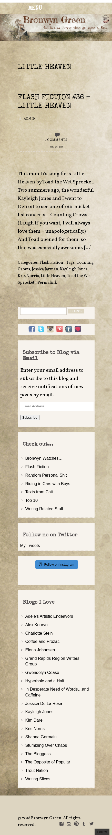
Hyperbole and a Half (44, 681)
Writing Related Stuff (44, 508)
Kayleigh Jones (73, 269)
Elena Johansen (40, 649)
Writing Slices (37, 779)
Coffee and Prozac (42, 641)
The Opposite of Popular (47, 762)
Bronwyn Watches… (44, 458)
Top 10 (31, 500)
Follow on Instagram (56, 564)
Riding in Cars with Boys (47, 483)
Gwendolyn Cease (42, 672)
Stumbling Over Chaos (46, 745)
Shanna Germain (41, 736)
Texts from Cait (39, 491)
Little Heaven (53, 276)
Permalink (47, 283)
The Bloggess (38, 753)
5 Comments (56, 140)
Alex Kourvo (36, 624)
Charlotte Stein (39, 633)
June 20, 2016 (56, 147)
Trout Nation (36, 770)
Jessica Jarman (45, 269)
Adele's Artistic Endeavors (49, 616)
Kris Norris (28, 276)
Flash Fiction (51, 263)
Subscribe (29, 417)
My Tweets (30, 545)
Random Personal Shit (46, 475)
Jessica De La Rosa (43, 703)
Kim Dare (34, 720)
